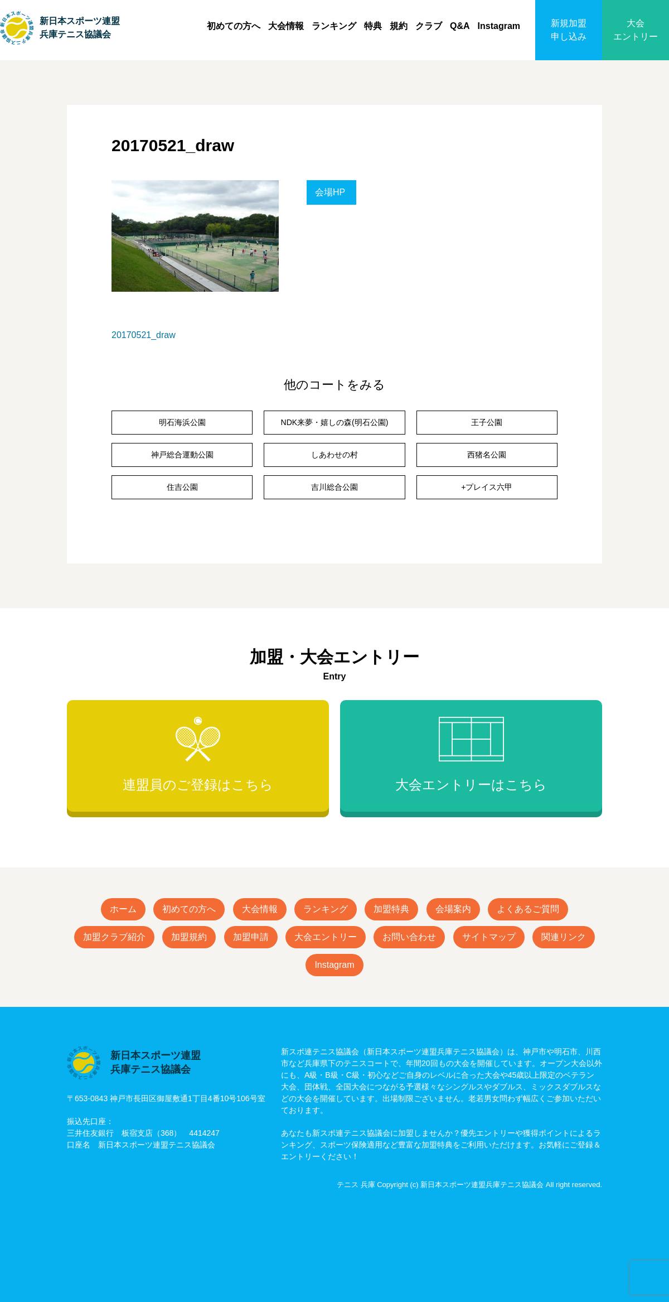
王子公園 (486, 422)
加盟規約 (189, 937)
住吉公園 (182, 487)
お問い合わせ (409, 937)
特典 (373, 26)
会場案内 (453, 909)
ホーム (123, 909)
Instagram (499, 26)
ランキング (334, 26)
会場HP (330, 192)
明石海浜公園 (182, 422)
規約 (399, 26)
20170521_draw (144, 335)
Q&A (460, 26)
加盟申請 (251, 937)
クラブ (428, 26)
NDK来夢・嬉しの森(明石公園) (335, 422)
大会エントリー (635, 29)
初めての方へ (233, 26)
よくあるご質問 (528, 909)
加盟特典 (391, 909)
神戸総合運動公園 (182, 454)
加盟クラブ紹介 (114, 937)
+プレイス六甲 (486, 487)
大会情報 (286, 26)
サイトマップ (489, 937)
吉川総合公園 (334, 487)
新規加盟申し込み (568, 29)
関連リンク (563, 937)
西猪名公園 (486, 454)
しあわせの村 (334, 454)
